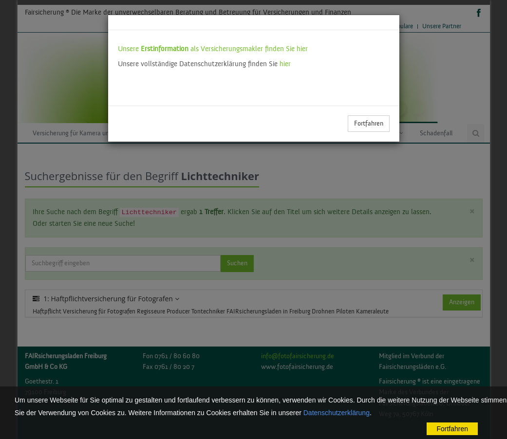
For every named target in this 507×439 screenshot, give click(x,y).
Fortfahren (368, 123)
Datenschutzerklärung (336, 413)
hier (285, 64)
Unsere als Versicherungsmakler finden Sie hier (213, 49)
